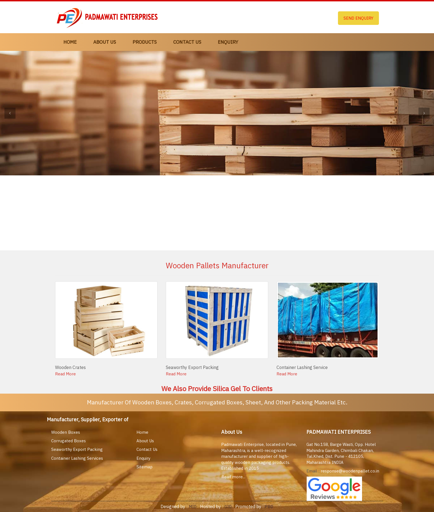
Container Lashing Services (77, 458)
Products (145, 42)
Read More (65, 373)
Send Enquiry (358, 18)
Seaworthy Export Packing (77, 449)
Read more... (233, 476)
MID (192, 506)
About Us (104, 42)
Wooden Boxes (65, 432)
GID (227, 506)
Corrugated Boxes (68, 440)
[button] (10, 113)
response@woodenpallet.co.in (350, 471)
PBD (269, 506)
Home (70, 42)
